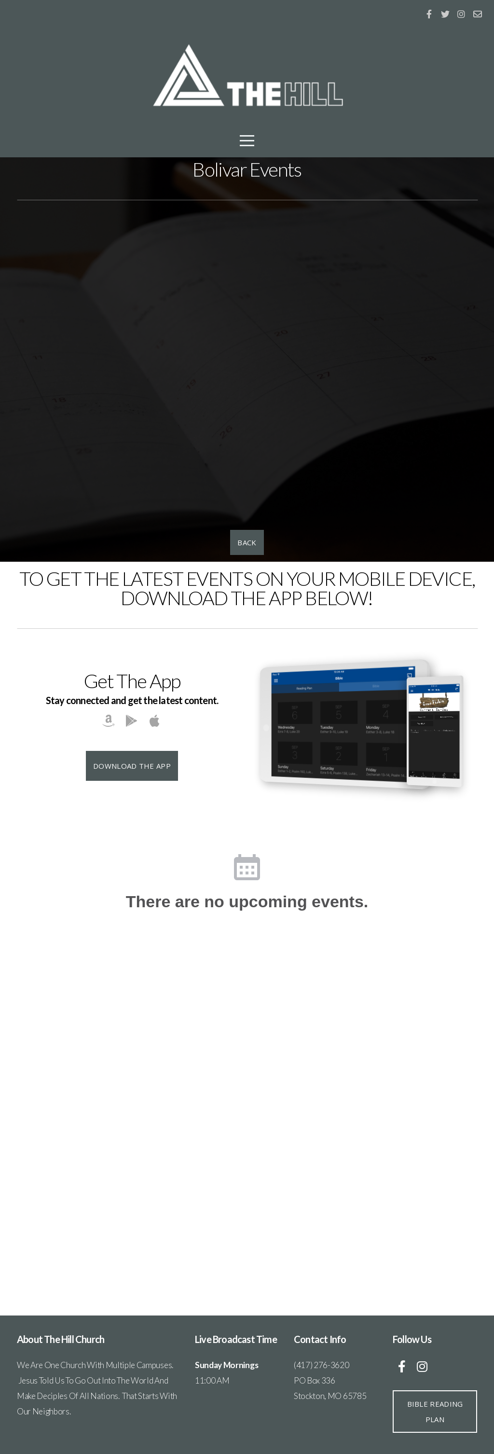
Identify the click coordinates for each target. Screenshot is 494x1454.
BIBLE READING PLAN (435, 1411)
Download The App (132, 766)
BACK (246, 542)
